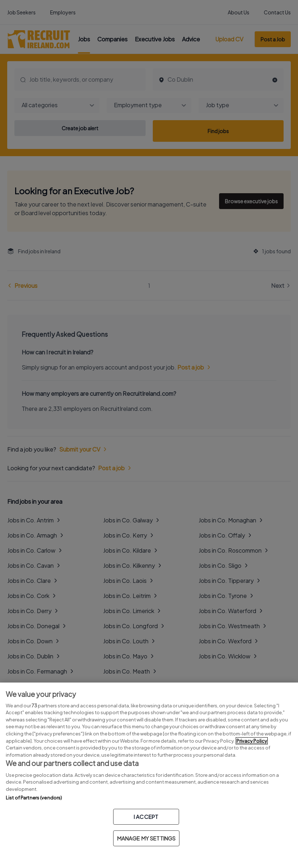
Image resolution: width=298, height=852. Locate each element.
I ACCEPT (146, 816)
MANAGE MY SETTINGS (146, 838)
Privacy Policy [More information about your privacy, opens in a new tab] (251, 741)
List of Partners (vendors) (34, 798)
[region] (149, 767)
